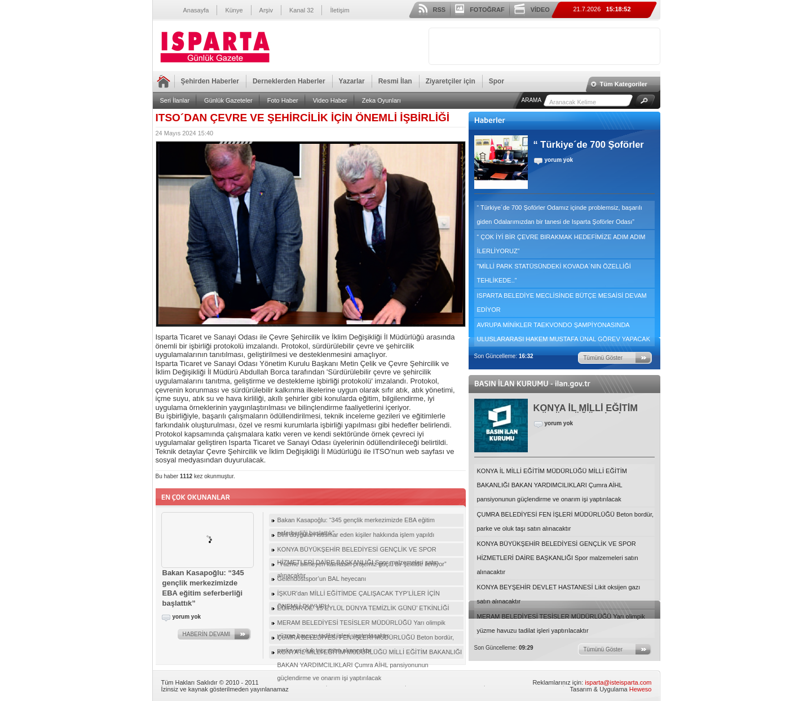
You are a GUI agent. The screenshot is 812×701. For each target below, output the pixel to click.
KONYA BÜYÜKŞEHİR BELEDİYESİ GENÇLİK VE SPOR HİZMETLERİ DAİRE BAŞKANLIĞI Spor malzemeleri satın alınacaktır (557, 557)
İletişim (339, 10)
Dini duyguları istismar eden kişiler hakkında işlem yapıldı (356, 534)
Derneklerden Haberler (289, 81)
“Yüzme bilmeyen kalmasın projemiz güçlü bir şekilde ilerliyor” (362, 564)
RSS (439, 9)
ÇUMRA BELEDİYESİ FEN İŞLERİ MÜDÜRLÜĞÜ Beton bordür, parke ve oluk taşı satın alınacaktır (565, 521)
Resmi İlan (395, 81)
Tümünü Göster (603, 358)
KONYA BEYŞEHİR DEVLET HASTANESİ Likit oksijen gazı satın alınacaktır (559, 594)
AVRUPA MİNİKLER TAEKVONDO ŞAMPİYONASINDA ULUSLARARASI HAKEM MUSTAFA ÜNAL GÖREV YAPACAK (563, 331)
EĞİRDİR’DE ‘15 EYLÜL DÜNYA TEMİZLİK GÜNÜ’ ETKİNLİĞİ (363, 608)
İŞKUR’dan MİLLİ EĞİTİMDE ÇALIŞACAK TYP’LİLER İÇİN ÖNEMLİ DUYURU (358, 595)
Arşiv (266, 10)
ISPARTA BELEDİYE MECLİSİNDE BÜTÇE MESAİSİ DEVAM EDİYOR (562, 302)
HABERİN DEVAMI (207, 634)
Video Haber (330, 100)
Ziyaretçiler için (450, 81)
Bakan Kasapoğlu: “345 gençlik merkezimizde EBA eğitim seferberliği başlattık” (356, 522)
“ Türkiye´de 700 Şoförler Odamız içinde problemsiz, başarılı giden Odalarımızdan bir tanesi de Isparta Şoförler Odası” (559, 214)
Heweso (640, 689)
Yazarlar (352, 81)
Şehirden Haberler (210, 81)
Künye (233, 10)
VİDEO (540, 9)
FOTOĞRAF (487, 9)
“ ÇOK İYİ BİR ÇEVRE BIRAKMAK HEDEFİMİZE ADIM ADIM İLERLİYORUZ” (561, 243)
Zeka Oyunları (381, 100)
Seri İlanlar (175, 100)
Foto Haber (282, 100)
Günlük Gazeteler (228, 100)
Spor (496, 81)
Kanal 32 (301, 10)
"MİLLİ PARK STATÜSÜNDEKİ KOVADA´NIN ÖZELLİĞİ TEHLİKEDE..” (554, 273)
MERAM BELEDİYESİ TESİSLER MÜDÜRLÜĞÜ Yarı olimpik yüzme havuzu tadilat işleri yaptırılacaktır (561, 623)
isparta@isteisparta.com (618, 682)
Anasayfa (196, 10)
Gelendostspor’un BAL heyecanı (322, 578)
